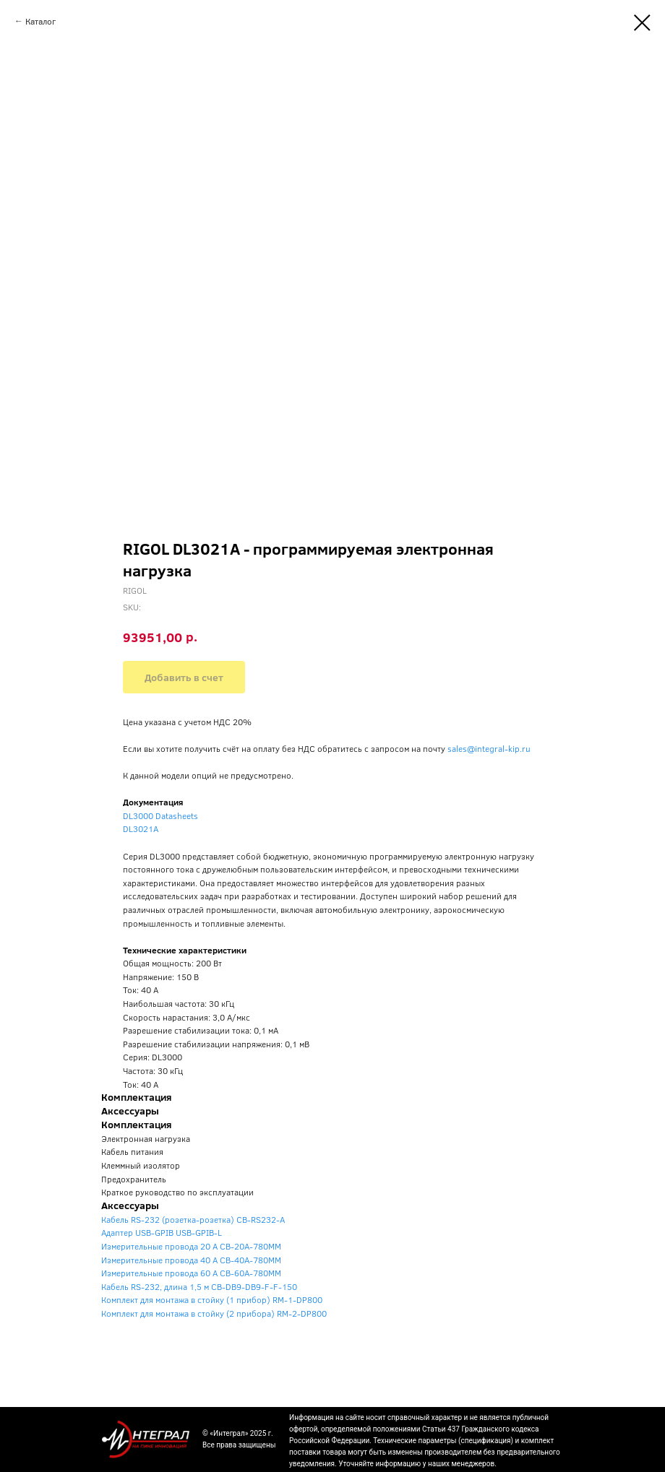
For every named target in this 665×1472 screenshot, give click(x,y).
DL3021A (140, 828)
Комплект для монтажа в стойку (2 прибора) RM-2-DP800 (214, 1313)
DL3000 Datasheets (160, 815)
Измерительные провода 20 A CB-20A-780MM (191, 1246)
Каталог (40, 21)
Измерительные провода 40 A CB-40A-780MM (191, 1259)
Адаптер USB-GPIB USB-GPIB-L (161, 1232)
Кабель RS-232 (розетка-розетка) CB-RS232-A (193, 1219)
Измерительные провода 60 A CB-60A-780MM (191, 1272)
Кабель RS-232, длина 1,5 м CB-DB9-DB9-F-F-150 (199, 1286)
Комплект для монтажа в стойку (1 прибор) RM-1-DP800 (211, 1299)
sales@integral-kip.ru (489, 748)
